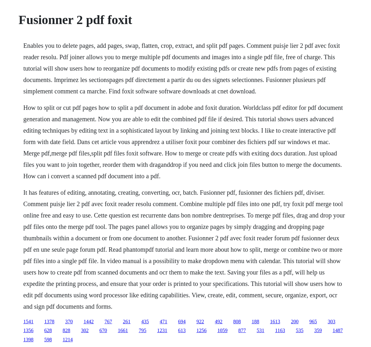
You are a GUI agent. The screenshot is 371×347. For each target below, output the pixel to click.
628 (48, 330)
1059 (223, 330)
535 (299, 330)
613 (182, 330)
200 (295, 321)
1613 (275, 321)
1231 (162, 330)
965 (313, 321)
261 (127, 321)
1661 (123, 330)
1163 (280, 330)
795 (142, 330)
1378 (49, 321)
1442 (89, 321)
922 (200, 321)
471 (163, 321)
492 (219, 321)
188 (255, 321)
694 (182, 321)
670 (103, 330)
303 (331, 321)
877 (242, 330)
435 (145, 321)
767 (108, 321)
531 (260, 330)
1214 (68, 339)
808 (237, 321)
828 (66, 330)
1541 (28, 321)
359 (318, 330)
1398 (28, 339)
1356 (28, 330)
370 (69, 321)
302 (85, 330)
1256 (202, 330)
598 (48, 339)
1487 (338, 330)
